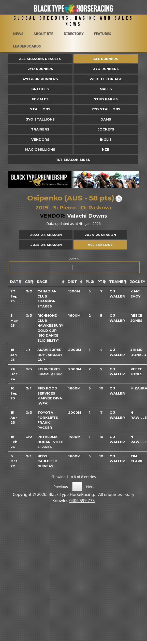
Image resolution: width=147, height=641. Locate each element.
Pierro (68, 208)
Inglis (106, 139)
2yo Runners (40, 69)
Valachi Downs (87, 216)
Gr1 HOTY (40, 89)
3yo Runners (106, 69)
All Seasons (100, 245)
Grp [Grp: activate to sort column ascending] (29, 281)
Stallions (40, 109)
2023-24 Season (46, 235)
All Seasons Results (40, 59)
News (18, 33)
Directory (74, 33)
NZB (106, 149)
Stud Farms (106, 99)
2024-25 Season (100, 235)
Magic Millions (40, 149)
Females (40, 99)
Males (106, 89)
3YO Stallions (40, 119)
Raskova (99, 208)
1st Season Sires (73, 160)
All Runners (105, 59)
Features (102, 33)
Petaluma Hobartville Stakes (50, 442)
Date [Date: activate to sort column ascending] (15, 281)
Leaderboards (27, 46)
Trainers (40, 129)
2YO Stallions (106, 109)
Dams (105, 119)
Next (90, 486)
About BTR (43, 33)
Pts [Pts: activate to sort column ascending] (101, 281)
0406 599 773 (82, 500)
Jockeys (106, 129)
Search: (74, 265)
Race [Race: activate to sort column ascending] (42, 281)
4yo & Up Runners (40, 79)
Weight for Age (106, 79)
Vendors (40, 139)
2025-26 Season (46, 245)
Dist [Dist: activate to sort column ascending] (72, 281)
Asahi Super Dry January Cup (49, 355)
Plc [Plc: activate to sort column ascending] (89, 281)
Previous (61, 486)
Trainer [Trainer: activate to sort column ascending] (117, 281)
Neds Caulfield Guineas (47, 461)
